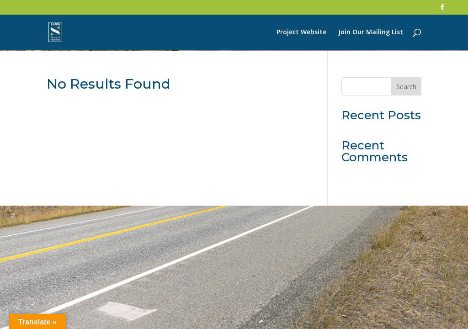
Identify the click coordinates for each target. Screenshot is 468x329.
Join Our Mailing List (370, 32)
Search (406, 86)
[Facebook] (442, 9)
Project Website (301, 32)
